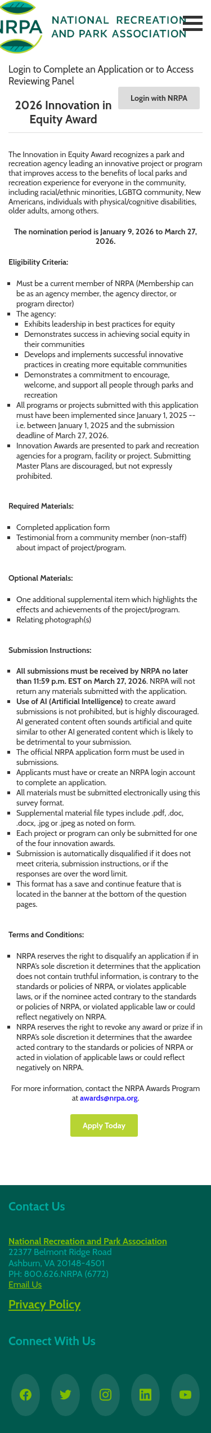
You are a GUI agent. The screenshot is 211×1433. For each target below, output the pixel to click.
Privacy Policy (44, 1304)
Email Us (25, 1284)
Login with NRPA (159, 98)
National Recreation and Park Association (87, 1241)
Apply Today (104, 1125)
